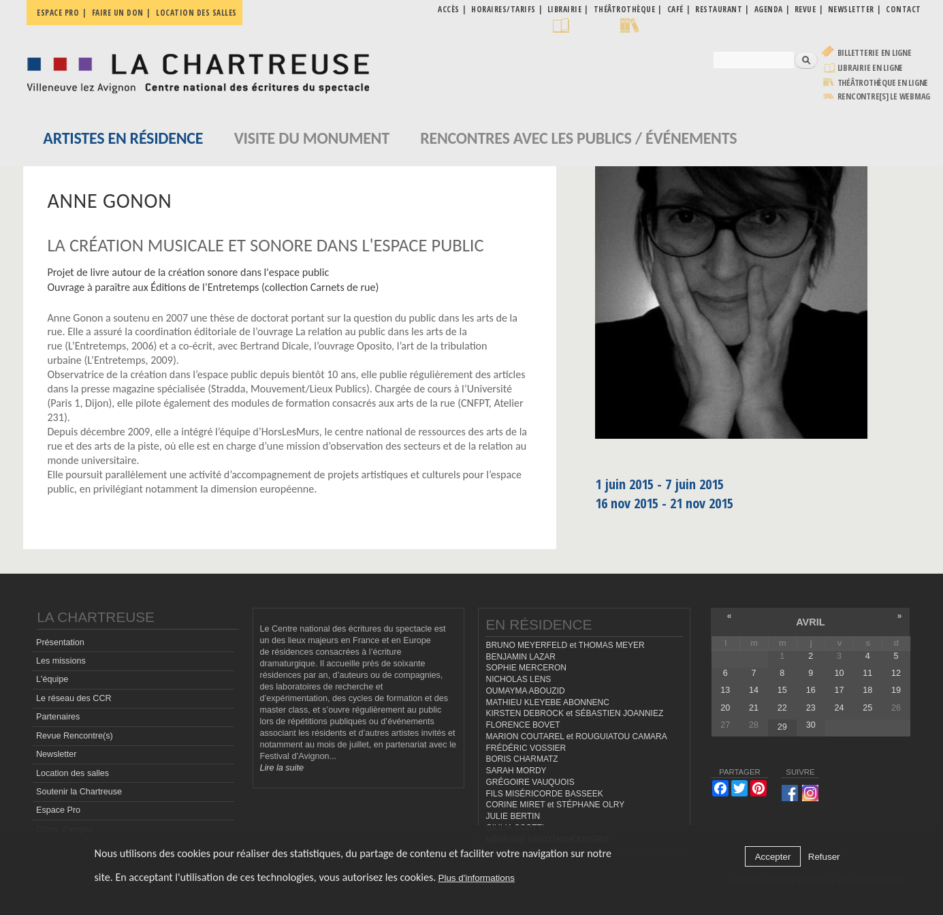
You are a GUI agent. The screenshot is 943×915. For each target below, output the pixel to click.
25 (867, 708)
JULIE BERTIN (512, 816)
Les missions (61, 661)
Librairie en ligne (870, 68)
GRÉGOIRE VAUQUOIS (529, 782)
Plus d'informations (476, 878)
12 (896, 673)
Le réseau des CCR (74, 698)
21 (753, 708)
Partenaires (58, 717)
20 (725, 708)
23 (811, 708)
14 (753, 690)
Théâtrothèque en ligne (883, 83)
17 (839, 690)
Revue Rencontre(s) (74, 736)
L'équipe (52, 679)
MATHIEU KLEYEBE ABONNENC (547, 702)
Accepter (773, 857)
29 (782, 727)
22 (782, 708)
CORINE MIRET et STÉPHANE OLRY (554, 804)
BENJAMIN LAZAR (520, 657)
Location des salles (196, 12)
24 (839, 708)
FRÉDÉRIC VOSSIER (525, 748)
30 (811, 725)
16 (811, 690)
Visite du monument (311, 138)
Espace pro (58, 12)
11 (867, 673)
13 (725, 690)
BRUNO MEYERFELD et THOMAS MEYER (564, 645)
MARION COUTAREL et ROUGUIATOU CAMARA (576, 736)
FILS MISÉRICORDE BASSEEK (544, 793)
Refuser (824, 857)
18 (867, 690)
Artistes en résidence (123, 138)
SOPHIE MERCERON (525, 667)
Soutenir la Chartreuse (79, 791)
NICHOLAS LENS (518, 679)
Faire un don (118, 12)
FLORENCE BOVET (522, 725)
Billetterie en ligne (874, 53)
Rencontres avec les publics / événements (578, 138)
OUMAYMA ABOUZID (524, 691)
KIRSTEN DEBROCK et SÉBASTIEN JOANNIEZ (574, 713)
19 (896, 690)
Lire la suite (282, 768)
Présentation (60, 642)
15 (782, 690)
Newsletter (56, 754)
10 (839, 673)
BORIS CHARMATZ (521, 759)
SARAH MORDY (515, 770)
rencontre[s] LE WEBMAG (884, 96)
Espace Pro (58, 810)
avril (810, 622)
